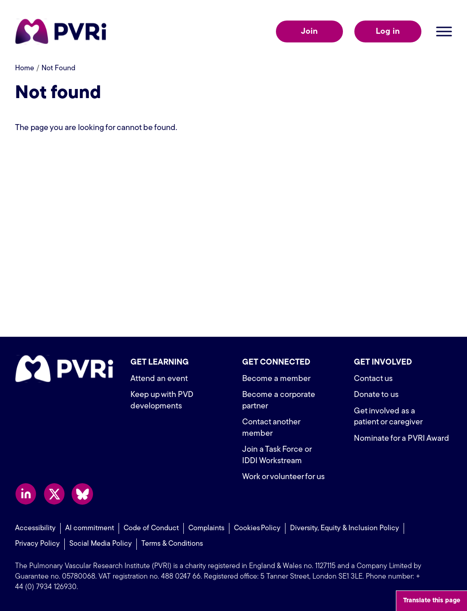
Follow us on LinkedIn (25, 494)
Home (24, 68)
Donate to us (376, 395)
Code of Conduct (151, 528)
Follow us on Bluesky (82, 494)
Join (309, 31)
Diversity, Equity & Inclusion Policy (344, 528)
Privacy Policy (37, 544)
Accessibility (35, 528)
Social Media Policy (100, 544)
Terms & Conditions (172, 544)
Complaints (206, 528)
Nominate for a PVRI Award (401, 438)
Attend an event (159, 379)
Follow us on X (54, 494)
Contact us (373, 379)
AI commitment (89, 528)
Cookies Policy (257, 528)
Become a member (276, 379)
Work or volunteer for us (283, 477)
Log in (388, 31)
